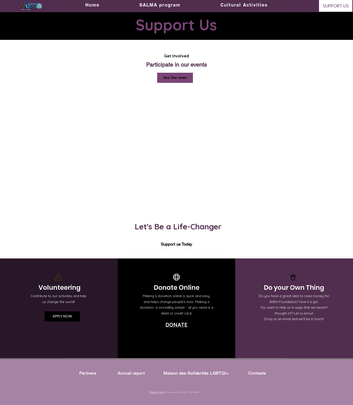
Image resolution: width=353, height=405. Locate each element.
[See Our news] (175, 78)
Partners (87, 373)
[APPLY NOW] (62, 316)
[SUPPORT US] (335, 6)
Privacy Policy (157, 392)
